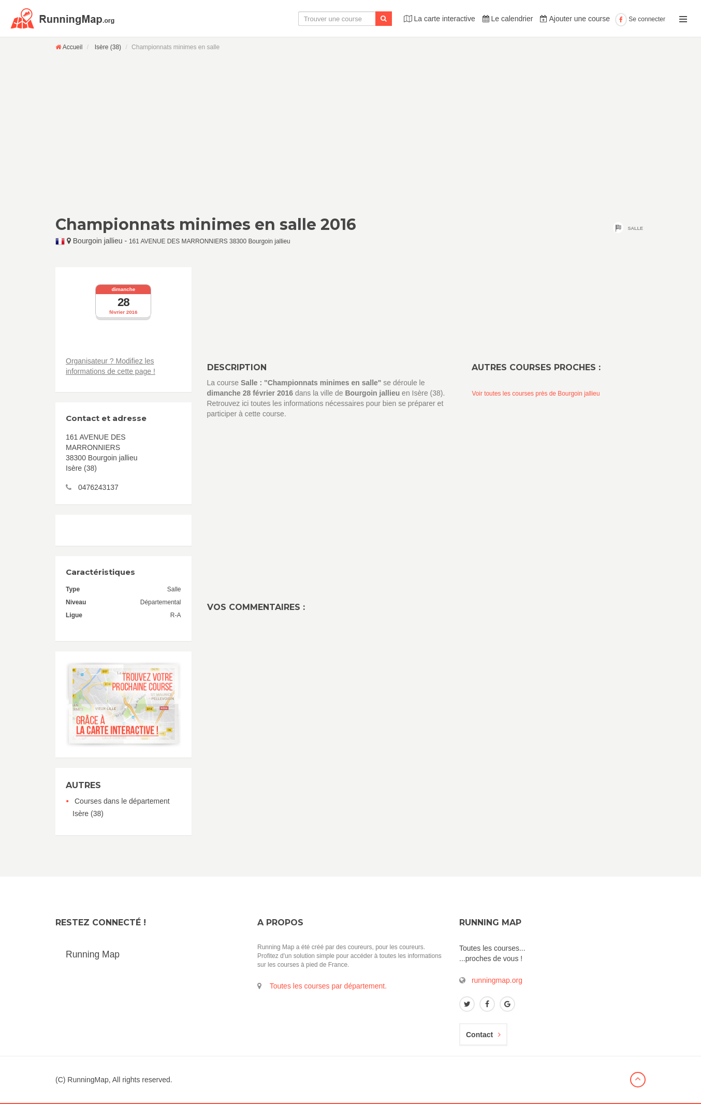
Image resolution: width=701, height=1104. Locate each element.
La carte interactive (439, 18)
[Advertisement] (350, 133)
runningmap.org (497, 980)
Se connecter (640, 19)
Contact (483, 1034)
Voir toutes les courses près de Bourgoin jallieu (536, 393)
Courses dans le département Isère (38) (121, 807)
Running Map (93, 954)
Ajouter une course (575, 18)
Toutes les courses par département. (328, 986)
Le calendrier (508, 18)
